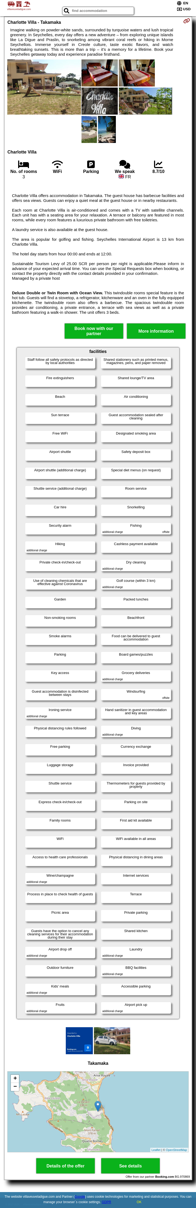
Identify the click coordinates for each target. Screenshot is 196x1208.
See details (130, 1166)
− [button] (15, 1087)
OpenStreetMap (176, 1150)
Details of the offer (65, 1166)
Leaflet (156, 1150)
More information (156, 331)
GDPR (106, 1202)
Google (80, 1197)
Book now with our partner (93, 331)
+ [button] (15, 1079)
